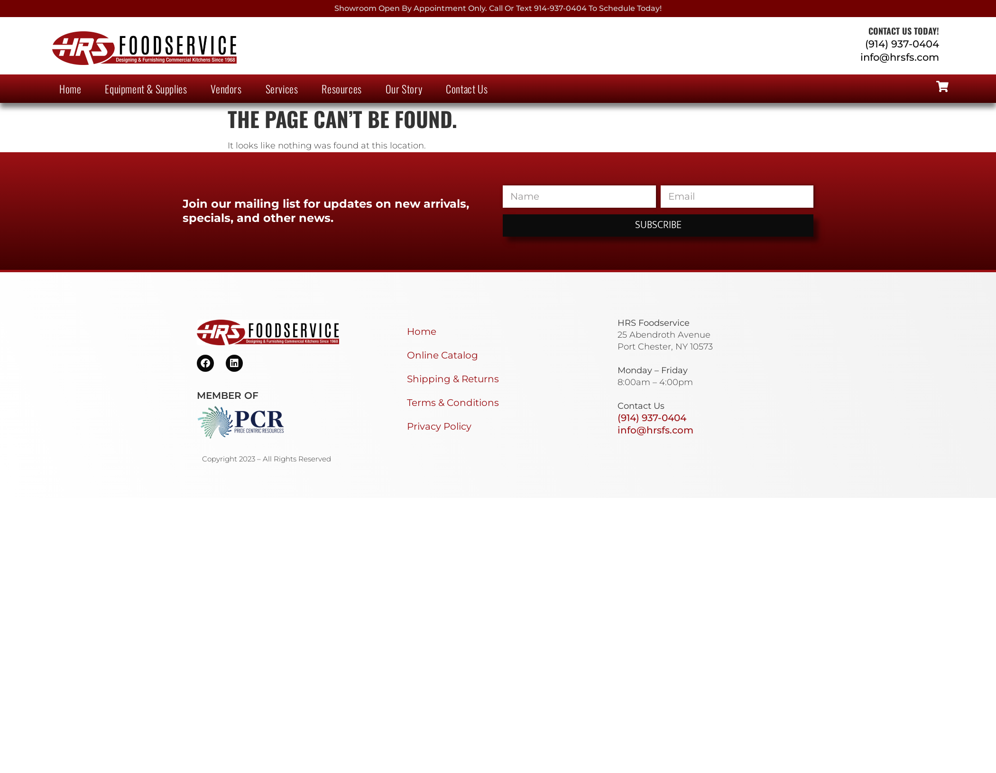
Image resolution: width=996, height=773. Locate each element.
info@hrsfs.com (899, 57)
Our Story (404, 88)
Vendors (226, 88)
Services (282, 88)
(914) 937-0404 (902, 44)
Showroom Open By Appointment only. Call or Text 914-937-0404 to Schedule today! (498, 8)
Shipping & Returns (453, 379)
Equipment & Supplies (146, 88)
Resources (341, 88)
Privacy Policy (439, 426)
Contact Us (467, 88)
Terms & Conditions (453, 402)
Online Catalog (442, 355)
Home (70, 88)
